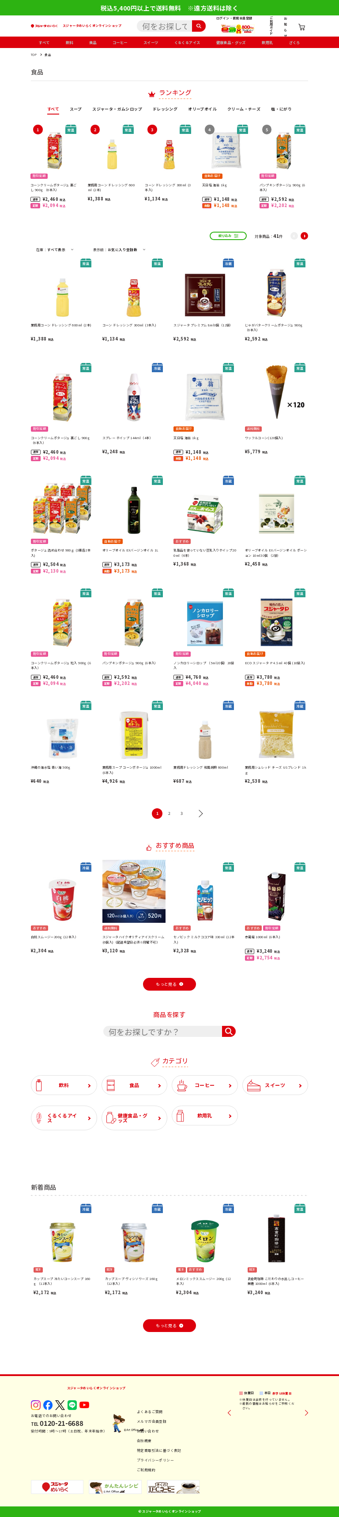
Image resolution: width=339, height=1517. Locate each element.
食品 (93, 42)
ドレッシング (165, 109)
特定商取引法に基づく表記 (159, 1450)
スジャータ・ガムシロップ (117, 109)
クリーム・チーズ (243, 109)
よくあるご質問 (150, 1411)
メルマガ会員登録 (151, 1421)
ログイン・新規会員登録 (234, 18)
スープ (76, 109)
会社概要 (144, 1440)
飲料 (69, 42)
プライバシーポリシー (155, 1460)
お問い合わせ (148, 1430)
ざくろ (294, 42)
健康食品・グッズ (231, 42)
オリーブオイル (202, 109)
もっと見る (166, 984)
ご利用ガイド (271, 25)
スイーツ (150, 42)
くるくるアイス (187, 42)
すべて (44, 42)
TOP (34, 54)
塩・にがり (281, 109)
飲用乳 (267, 42)
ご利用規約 (146, 1469)
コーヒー (120, 42)
